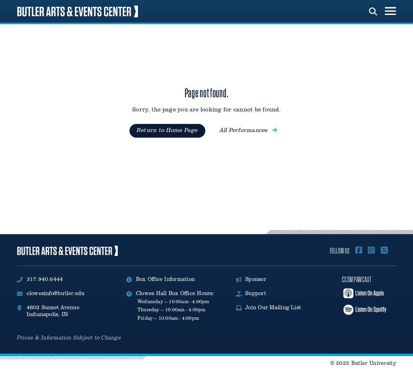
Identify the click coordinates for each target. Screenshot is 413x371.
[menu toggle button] (390, 11)
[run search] (373, 10)
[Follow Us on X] (384, 250)
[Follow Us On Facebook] (359, 250)
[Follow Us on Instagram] (371, 250)
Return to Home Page (167, 130)
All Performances (248, 130)
